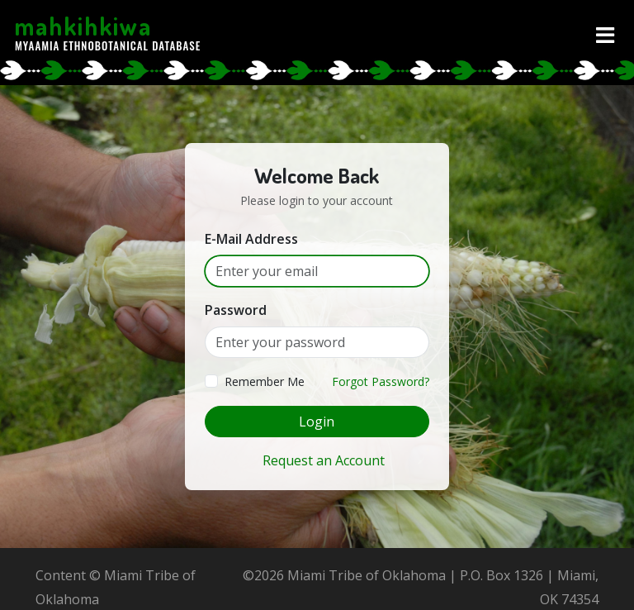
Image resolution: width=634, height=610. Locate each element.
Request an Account (324, 460)
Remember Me (265, 381)
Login (316, 421)
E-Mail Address (251, 239)
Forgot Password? (380, 381)
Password (236, 310)
